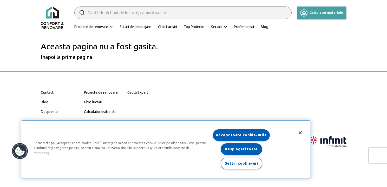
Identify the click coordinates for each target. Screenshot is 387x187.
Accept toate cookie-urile (241, 135)
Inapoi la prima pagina (66, 57)
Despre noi (49, 112)
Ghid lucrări (93, 102)
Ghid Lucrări (167, 27)
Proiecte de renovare (91, 27)
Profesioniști (244, 27)
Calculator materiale (321, 12)
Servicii (216, 27)
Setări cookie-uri (241, 163)
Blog (264, 27)
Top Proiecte (194, 27)
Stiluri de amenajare (135, 27)
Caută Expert (137, 92)
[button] (20, 151)
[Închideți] (300, 132)
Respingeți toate (241, 149)
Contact (47, 92)
